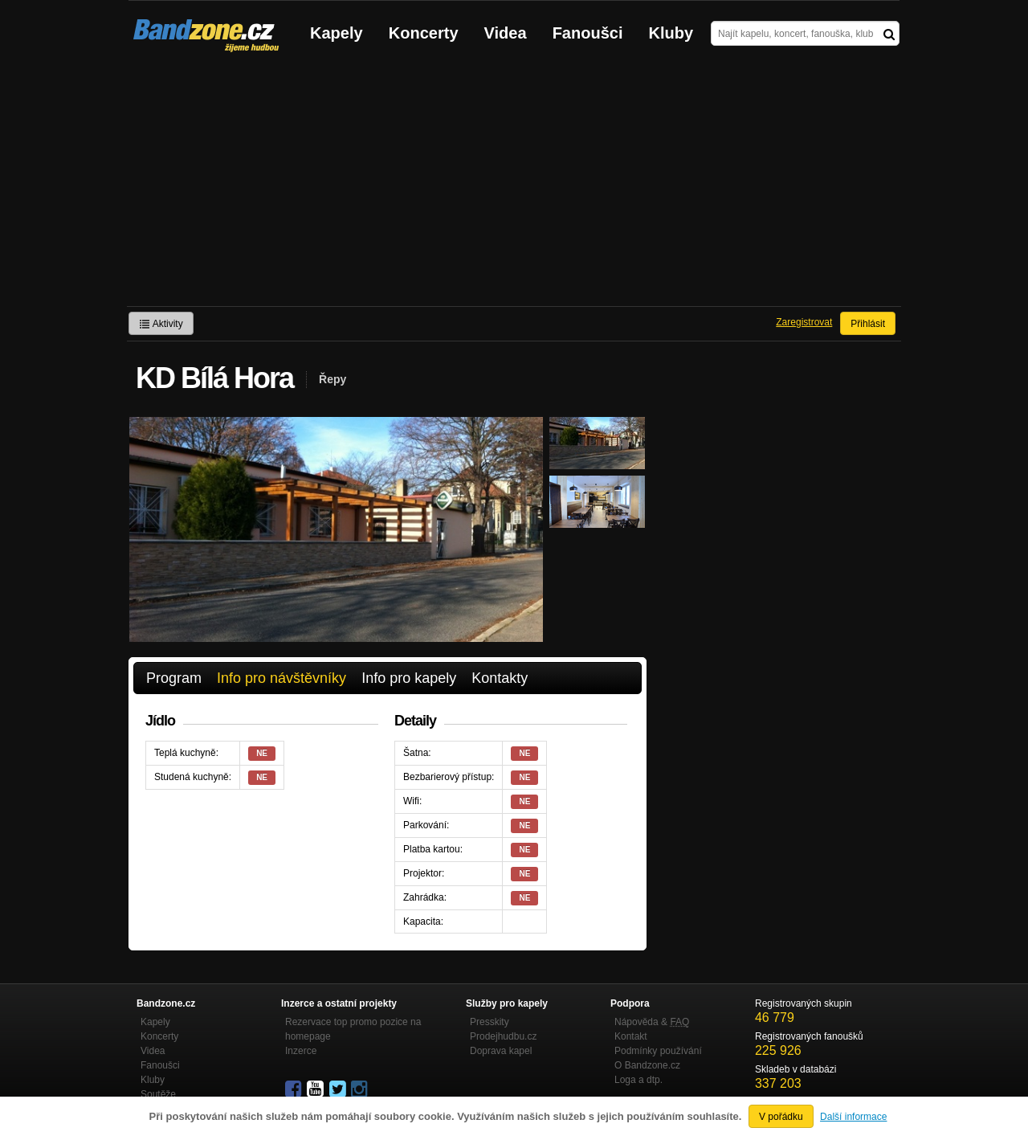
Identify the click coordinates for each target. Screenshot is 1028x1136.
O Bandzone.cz (647, 1065)
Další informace (853, 1116)
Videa (505, 33)
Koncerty (424, 33)
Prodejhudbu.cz (503, 1036)
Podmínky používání (658, 1050)
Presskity (489, 1022)
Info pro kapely (408, 678)
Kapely (336, 33)
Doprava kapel (501, 1050)
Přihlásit (868, 323)
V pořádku (781, 1116)
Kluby (671, 33)
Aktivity (161, 323)
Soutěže (158, 1094)
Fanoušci (588, 33)
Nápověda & (651, 1022)
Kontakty (499, 678)
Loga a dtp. (638, 1079)
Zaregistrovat (804, 322)
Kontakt (630, 1036)
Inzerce (300, 1050)
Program (174, 678)
